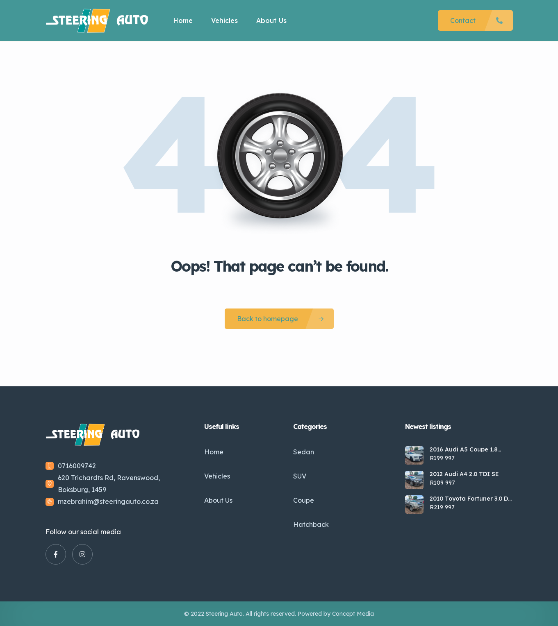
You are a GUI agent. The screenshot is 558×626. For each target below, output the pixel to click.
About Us (271, 20)
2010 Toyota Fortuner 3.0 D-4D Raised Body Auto (470, 498)
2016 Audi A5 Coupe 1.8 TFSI (463, 449)
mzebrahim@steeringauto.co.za (108, 501)
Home (183, 20)
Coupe (303, 500)
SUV (299, 476)
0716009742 (77, 466)
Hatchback (311, 524)
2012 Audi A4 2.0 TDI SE (464, 474)
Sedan (303, 452)
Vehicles (224, 20)
